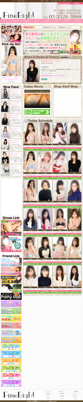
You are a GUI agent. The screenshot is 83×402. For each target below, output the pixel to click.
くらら (30, 230)
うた (15, 167)
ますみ (45, 173)
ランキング (47, 396)
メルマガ (48, 398)
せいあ (30, 144)
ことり (15, 155)
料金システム (62, 391)
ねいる (45, 258)
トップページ (22, 24)
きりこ (74, 287)
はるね (45, 144)
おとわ (74, 144)
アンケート (75, 393)
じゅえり (16, 142)
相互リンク (75, 396)
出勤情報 (76, 391)
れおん (60, 230)
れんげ (60, 201)
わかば (60, 287)
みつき (15, 92)
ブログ (61, 398)
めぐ (74, 173)
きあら (15, 117)
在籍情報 (48, 393)
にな (74, 258)
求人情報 (62, 396)
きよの (74, 230)
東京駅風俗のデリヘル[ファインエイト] (9, 24)
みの (30, 287)
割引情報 (62, 393)
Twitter (75, 398)
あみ (60, 144)
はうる (15, 104)
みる (60, 173)
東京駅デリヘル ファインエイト (41, 401)
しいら (45, 201)
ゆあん (45, 230)
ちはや (74, 201)
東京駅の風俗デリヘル (23, 0)
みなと (15, 129)
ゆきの (30, 258)
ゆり (60, 258)
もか (30, 173)
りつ (30, 201)
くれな (45, 287)
